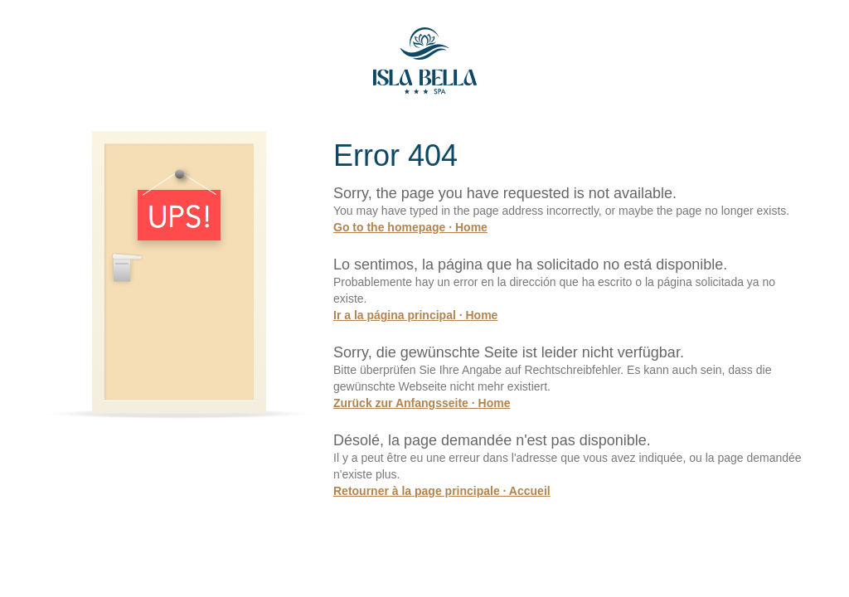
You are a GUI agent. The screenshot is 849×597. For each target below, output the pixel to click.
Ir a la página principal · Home (415, 315)
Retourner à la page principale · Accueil (442, 491)
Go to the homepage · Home (410, 227)
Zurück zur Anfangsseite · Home (421, 403)
